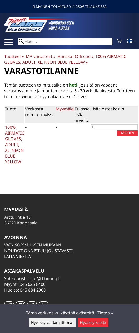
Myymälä (65, 109)
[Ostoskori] (119, 41)
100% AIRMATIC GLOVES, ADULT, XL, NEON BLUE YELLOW (65, 59)
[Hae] (65, 41)
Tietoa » (105, 313)
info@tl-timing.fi (45, 278)
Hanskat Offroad (75, 56)
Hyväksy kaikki (93, 322)
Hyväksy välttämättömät (52, 322)
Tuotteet (14, 56)
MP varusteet (40, 56)
